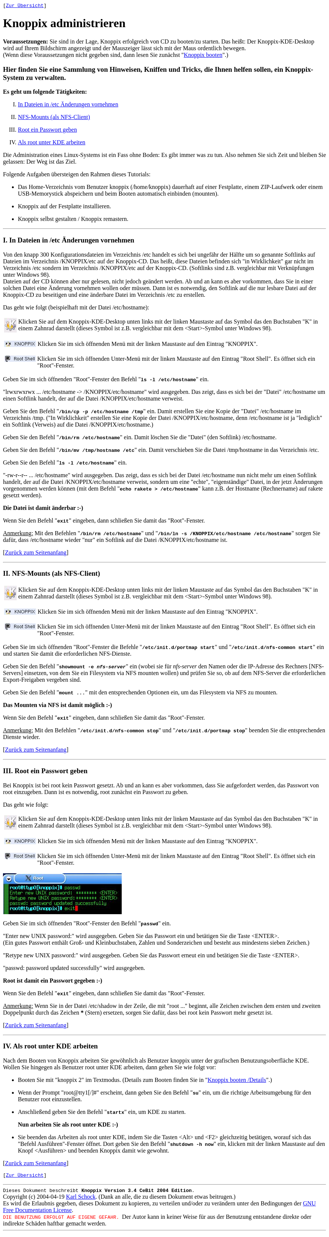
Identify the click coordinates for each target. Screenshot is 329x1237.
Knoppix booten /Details (237, 1081)
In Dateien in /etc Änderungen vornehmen (68, 105)
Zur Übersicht (25, 6)
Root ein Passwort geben (47, 131)
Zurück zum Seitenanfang (35, 553)
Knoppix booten (203, 56)
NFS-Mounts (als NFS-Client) (54, 118)
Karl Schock (81, 1200)
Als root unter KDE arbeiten (51, 143)
